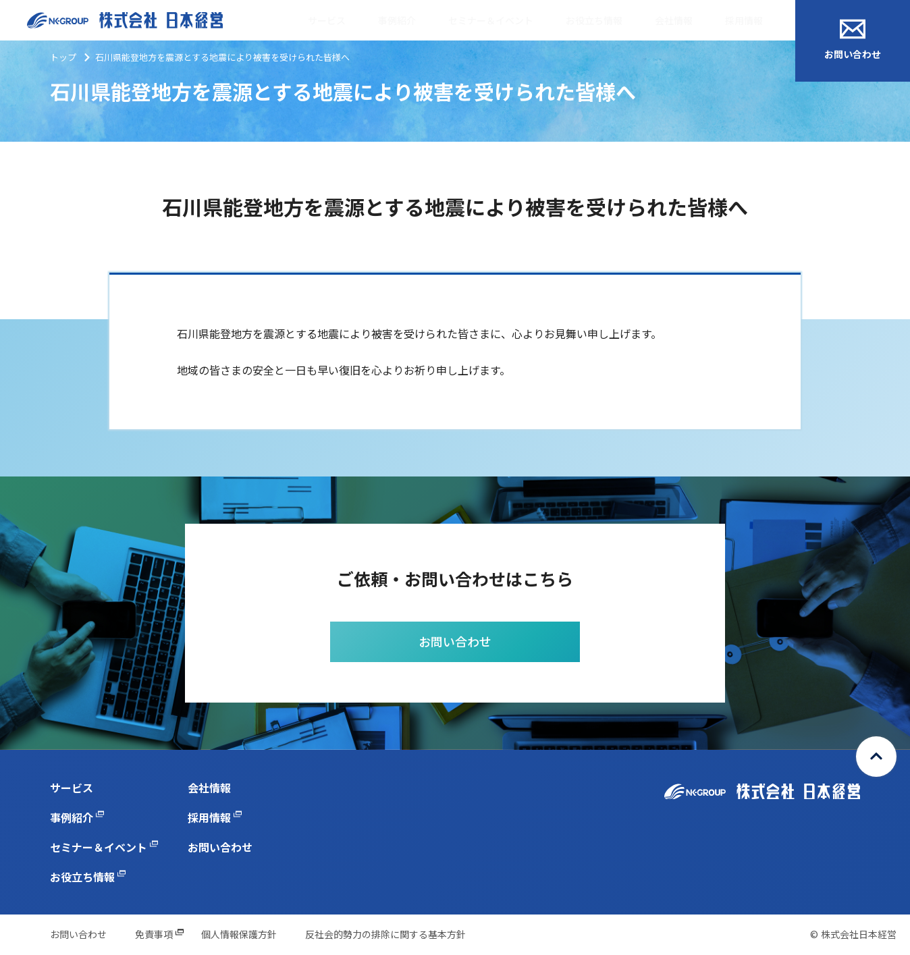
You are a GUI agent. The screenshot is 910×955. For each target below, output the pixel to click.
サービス (327, 20)
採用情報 (744, 20)
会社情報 (674, 20)
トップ (63, 57)
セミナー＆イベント (490, 20)
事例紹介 (397, 20)
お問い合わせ (852, 40)
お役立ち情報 (594, 20)
